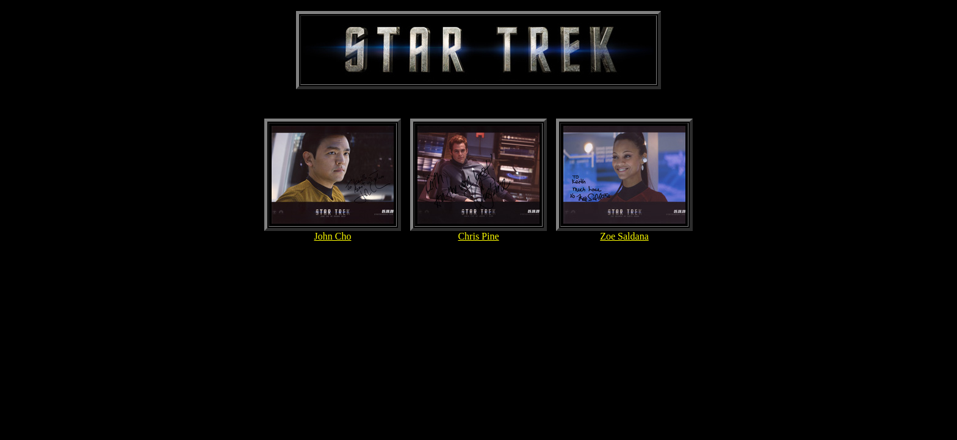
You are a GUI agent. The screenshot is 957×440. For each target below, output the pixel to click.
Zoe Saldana (624, 236)
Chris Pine (478, 236)
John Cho (333, 236)
